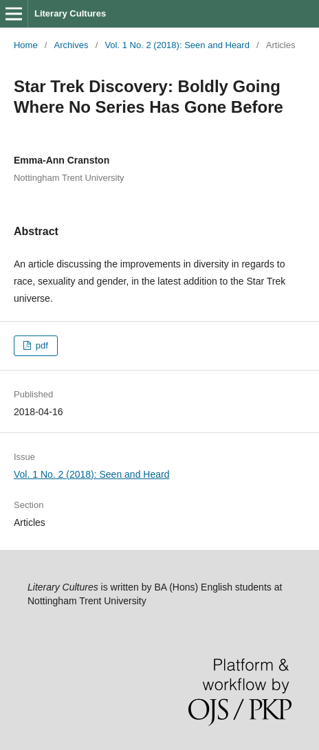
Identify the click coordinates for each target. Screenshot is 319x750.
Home (26, 45)
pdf (40, 345)
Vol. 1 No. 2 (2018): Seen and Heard (177, 45)
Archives (71, 45)
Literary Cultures (70, 13)
